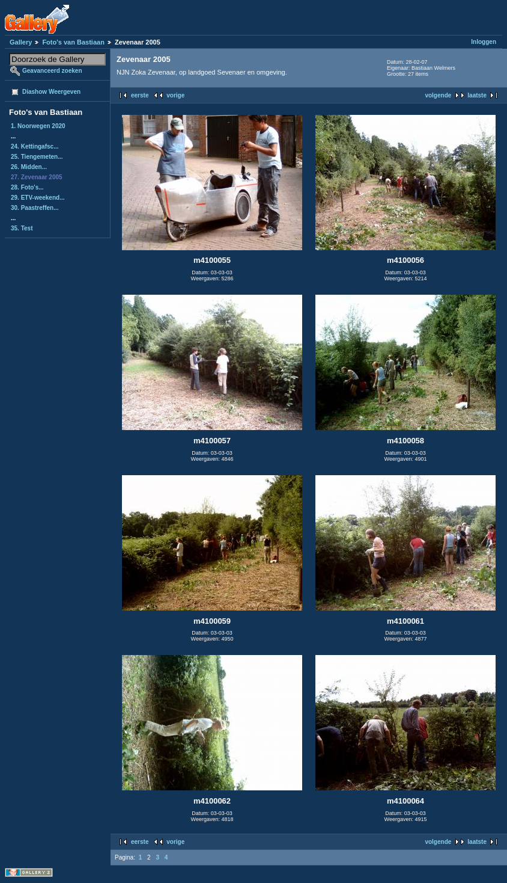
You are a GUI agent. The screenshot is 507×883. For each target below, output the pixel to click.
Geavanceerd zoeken (52, 70)
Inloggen (483, 41)
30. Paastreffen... (34, 208)
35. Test (22, 228)
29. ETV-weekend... (37, 197)
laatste (477, 95)
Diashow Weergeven (51, 91)
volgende (438, 95)
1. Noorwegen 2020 (38, 126)
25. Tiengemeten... (37, 156)
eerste (139, 95)
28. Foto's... (27, 187)
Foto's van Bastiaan (73, 42)
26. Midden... (29, 167)
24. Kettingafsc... (34, 146)
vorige (175, 95)
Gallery (21, 42)
